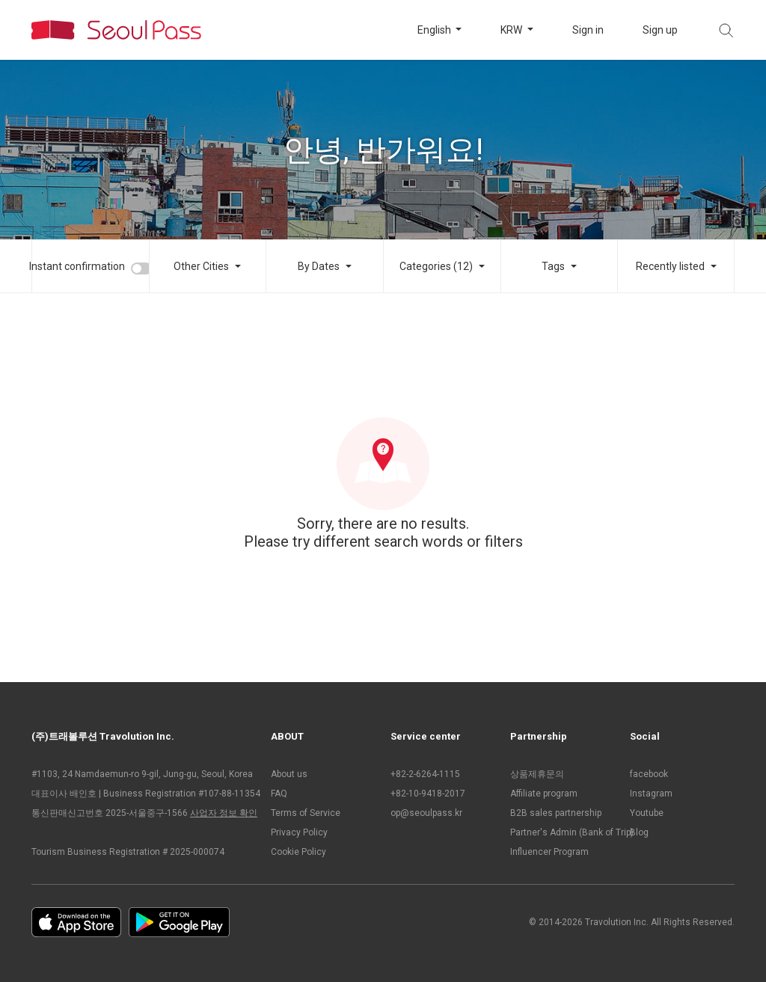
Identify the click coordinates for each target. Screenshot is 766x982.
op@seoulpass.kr (426, 813)
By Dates (319, 266)
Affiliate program (543, 793)
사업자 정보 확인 (223, 813)
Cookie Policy (298, 852)
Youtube (647, 813)
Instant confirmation (77, 266)
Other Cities (201, 266)
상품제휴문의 (537, 774)
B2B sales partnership (555, 813)
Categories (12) (436, 266)
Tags (553, 266)
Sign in (588, 30)
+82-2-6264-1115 (425, 774)
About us (289, 774)
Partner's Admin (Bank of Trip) (562, 832)
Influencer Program (549, 852)
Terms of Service (305, 813)
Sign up (660, 30)
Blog (639, 832)
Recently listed (670, 266)
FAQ (279, 793)
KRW (512, 30)
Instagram (651, 793)
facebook (649, 774)
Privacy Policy (299, 832)
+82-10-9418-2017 (427, 793)
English (435, 30)
